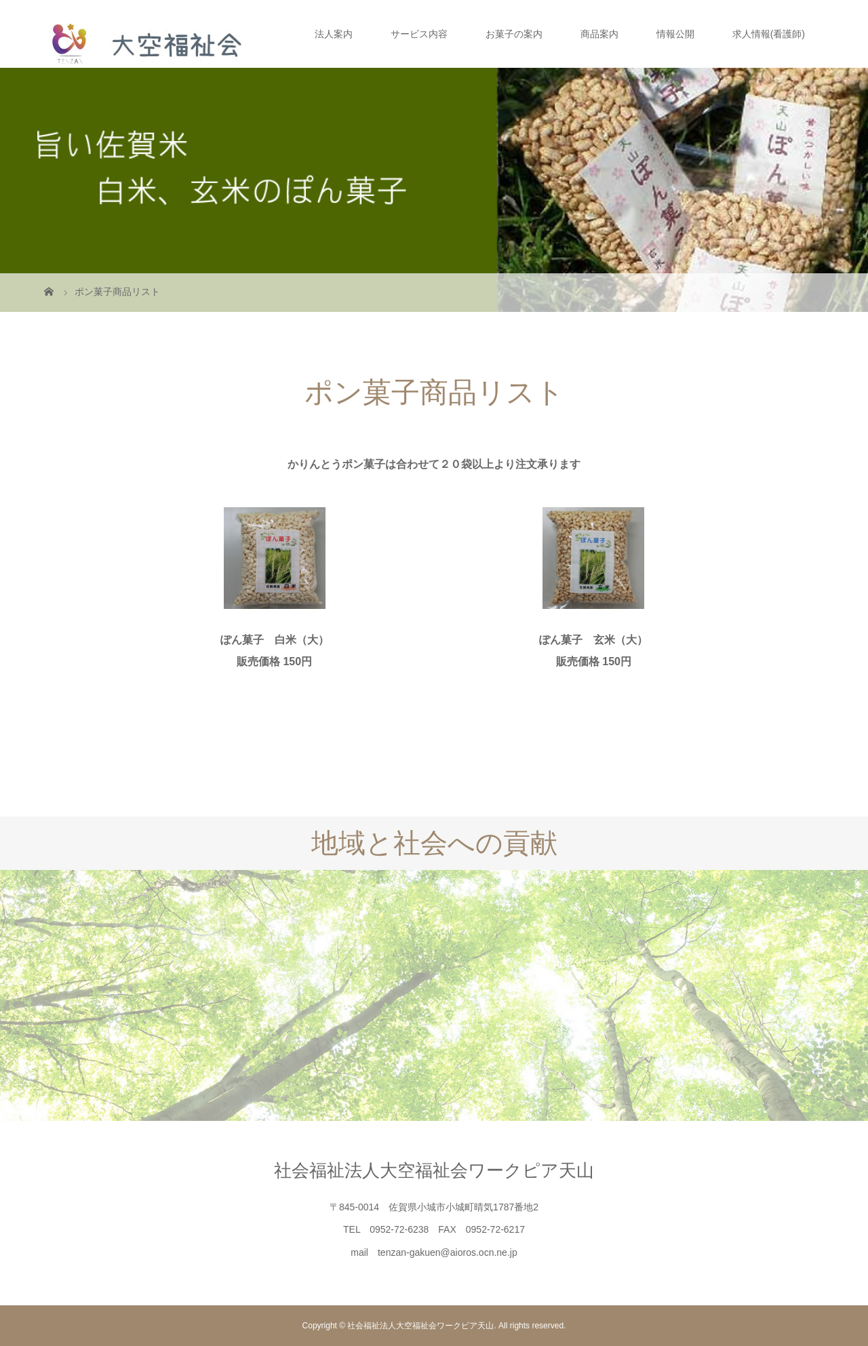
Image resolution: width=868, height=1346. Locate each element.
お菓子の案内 (514, 33)
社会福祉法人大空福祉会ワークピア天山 (434, 1170)
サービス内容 (419, 33)
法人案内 (334, 33)
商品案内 (599, 33)
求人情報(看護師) (768, 33)
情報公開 (675, 33)
